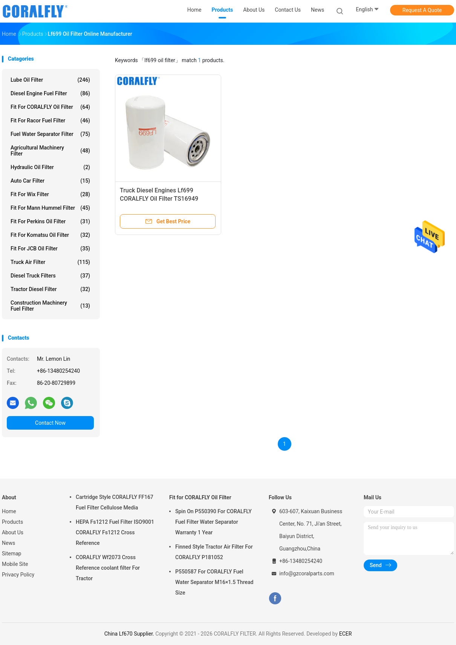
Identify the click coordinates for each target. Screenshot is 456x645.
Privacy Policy (18, 575)
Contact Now (50, 423)
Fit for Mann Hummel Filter (50, 208)
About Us (12, 532)
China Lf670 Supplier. (130, 634)
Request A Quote (422, 10)
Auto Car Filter (50, 181)
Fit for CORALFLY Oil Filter (50, 107)
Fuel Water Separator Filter (50, 134)
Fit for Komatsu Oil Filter (50, 235)
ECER (345, 634)
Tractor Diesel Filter (50, 289)
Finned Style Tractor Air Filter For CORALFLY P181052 (214, 552)
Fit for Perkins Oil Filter (50, 221)
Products (12, 522)
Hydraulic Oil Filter (50, 167)
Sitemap (11, 553)
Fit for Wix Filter (50, 194)
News (8, 543)
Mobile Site (15, 564)
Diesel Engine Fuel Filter (50, 93)
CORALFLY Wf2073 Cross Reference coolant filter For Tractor (108, 567)
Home (9, 511)
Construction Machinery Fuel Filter (50, 306)
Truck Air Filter (50, 262)
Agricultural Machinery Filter (50, 151)
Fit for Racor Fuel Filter (50, 120)
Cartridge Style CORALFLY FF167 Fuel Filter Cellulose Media (114, 502)
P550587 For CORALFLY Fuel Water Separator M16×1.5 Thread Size (214, 582)
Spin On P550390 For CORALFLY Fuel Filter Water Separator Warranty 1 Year (213, 521)
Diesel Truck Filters (50, 275)
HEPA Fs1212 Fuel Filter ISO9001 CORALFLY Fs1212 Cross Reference (115, 532)
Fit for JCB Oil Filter (50, 248)
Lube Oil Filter (50, 80)
